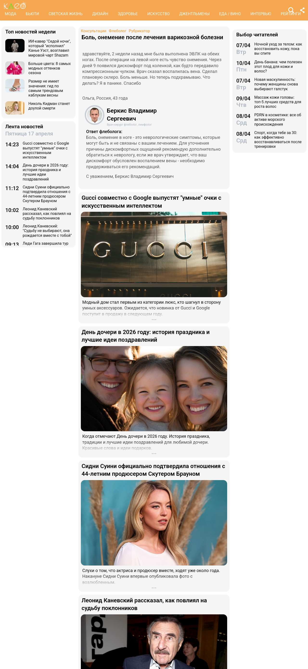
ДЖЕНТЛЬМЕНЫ (194, 14)
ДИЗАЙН (100, 14)
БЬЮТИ (32, 14)
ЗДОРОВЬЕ (128, 14)
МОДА (10, 14)
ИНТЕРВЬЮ (260, 14)
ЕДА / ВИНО (230, 14)
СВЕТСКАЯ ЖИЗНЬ (66, 14)
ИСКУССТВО (158, 14)
